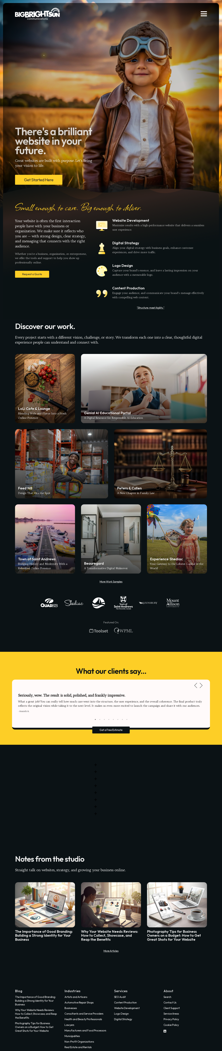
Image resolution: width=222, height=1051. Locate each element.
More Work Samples (111, 581)
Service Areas (171, 1013)
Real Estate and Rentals (78, 1047)
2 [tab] (99, 719)
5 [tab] (113, 719)
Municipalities (72, 1036)
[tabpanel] (111, 703)
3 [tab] (104, 719)
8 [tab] (126, 719)
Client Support (172, 1008)
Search (167, 997)
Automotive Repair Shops (79, 1002)
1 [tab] (95, 719)
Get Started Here (38, 179)
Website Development (127, 1008)
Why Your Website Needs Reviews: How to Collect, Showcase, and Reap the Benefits (36, 1013)
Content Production (125, 1002)
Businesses (70, 1008)
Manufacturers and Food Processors (85, 1030)
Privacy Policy (171, 1019)
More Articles (111, 951)
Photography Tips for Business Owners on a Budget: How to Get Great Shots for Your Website (34, 1027)
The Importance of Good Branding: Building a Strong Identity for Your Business (35, 1000)
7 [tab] (122, 719)
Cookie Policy (171, 1025)
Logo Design (121, 1013)
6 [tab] (117, 719)
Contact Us (170, 1002)
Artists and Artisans (75, 997)
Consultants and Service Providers (83, 1013)
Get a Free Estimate (111, 730)
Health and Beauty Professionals (83, 1019)
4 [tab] (108, 719)
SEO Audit (120, 997)
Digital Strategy (123, 1019)
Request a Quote (32, 274)
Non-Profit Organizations (79, 1041)
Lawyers (69, 1025)
